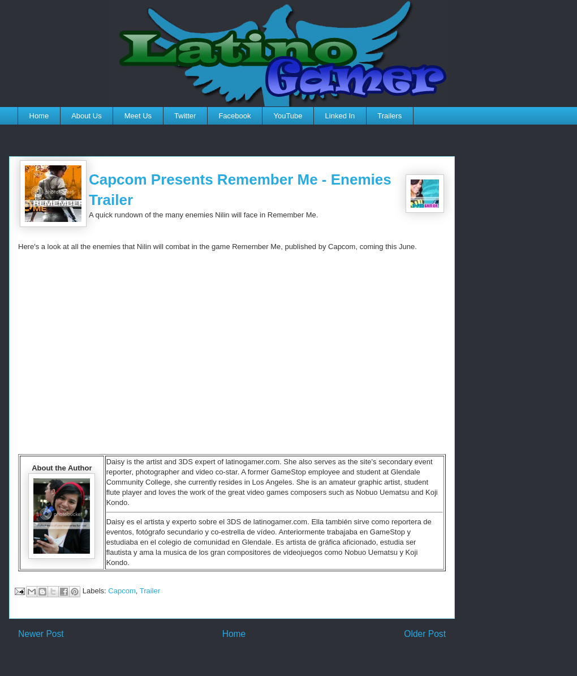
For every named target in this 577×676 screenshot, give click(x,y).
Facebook (234, 116)
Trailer (150, 591)
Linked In (340, 116)
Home (39, 116)
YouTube (287, 116)
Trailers (389, 116)
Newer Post (41, 634)
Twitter (185, 116)
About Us (86, 116)
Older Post (425, 634)
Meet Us (138, 116)
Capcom (121, 591)
